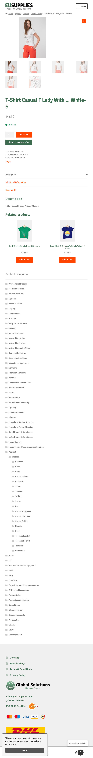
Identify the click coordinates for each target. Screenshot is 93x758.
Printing (12, 377)
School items (14, 605)
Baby (11, 575)
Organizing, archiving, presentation (24, 585)
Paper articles (15, 595)
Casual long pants (23, 511)
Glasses (12, 417)
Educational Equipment (19, 363)
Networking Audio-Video (19, 348)
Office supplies (15, 610)
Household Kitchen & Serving (21, 422)
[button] (84, 21)
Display (12, 308)
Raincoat (19, 481)
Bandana (19, 461)
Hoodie (18, 526)
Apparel (18, 14)
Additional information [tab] (15, 182)
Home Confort (15, 442)
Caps (17, 471)
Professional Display (18, 284)
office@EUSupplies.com (19, 696)
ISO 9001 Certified (16, 706)
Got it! (24, 750)
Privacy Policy (18, 675)
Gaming (12, 328)
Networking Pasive (17, 343)
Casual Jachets (21, 476)
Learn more (10, 744)
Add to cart (24, 134)
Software (13, 368)
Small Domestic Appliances (21, 432)
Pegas (8, 161)
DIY (10, 560)
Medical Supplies (16, 289)
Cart (73, 751)
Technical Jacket (22, 536)
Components (14, 313)
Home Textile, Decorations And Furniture (26, 447)
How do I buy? (17, 663)
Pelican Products (16, 293)
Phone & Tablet (15, 303)
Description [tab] (10, 174)
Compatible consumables (20, 382)
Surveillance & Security (19, 402)
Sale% (12, 625)
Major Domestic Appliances (21, 437)
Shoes (18, 486)
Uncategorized (15, 634)
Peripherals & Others (18, 323)
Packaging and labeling (19, 600)
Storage (12, 318)
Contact (14, 657)
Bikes (11, 555)
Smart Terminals (16, 333)
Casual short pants (23, 516)
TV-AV (11, 392)
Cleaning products (17, 615)
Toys (11, 570)
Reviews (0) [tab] (10, 190)
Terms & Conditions (21, 669)
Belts (17, 466)
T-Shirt (18, 496)
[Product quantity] (9, 135)
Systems (12, 299)
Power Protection (16, 387)
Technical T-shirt (22, 541)
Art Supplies (14, 620)
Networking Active (17, 338)
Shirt (17, 531)
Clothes (26, 14)
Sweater (19, 491)
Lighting (12, 407)
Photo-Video (14, 397)
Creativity (13, 580)
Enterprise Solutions (18, 358)
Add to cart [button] (24, 259)
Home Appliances (16, 412)
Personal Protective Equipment (22, 565)
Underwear (20, 550)
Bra (16, 506)
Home (10, 14)
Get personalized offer (18, 142)
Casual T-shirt (36, 14)
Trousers (19, 546)
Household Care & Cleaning (21, 427)
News (11, 630)
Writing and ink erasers (19, 590)
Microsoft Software (17, 373)
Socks (18, 501)
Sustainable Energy (17, 353)
